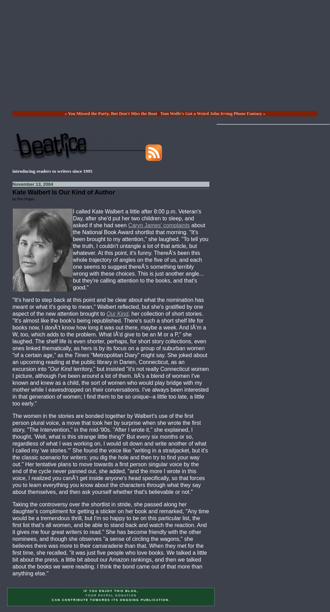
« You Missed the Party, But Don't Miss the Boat (111, 113)
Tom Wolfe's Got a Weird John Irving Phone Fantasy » (212, 113)
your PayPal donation (111, 595)
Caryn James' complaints (159, 225)
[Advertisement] (165, 60)
